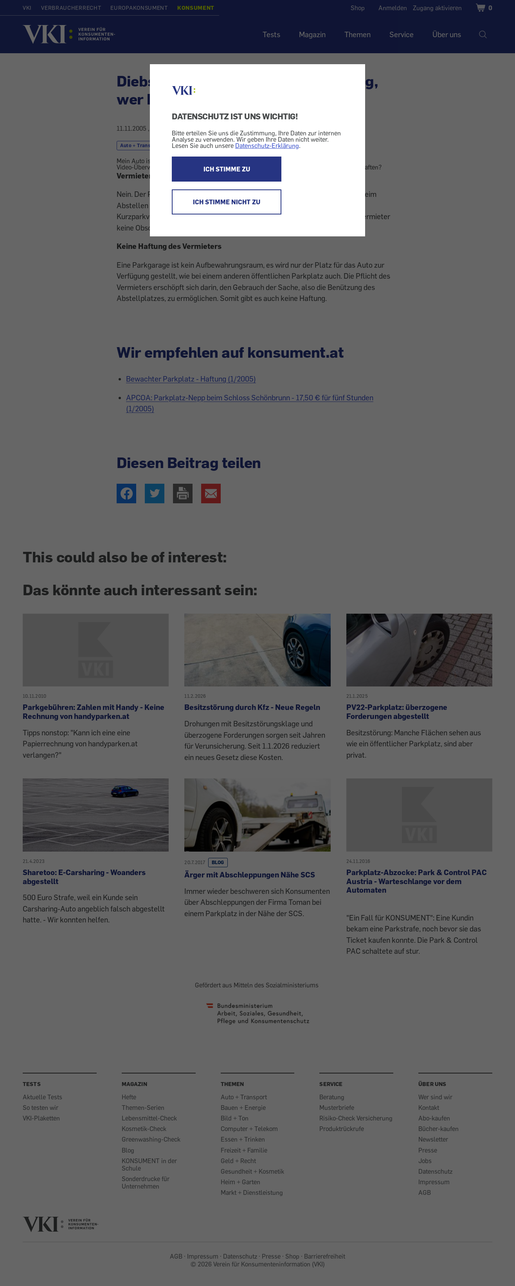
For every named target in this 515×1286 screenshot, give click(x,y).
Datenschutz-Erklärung (267, 145)
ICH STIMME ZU (226, 169)
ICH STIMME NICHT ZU (226, 202)
